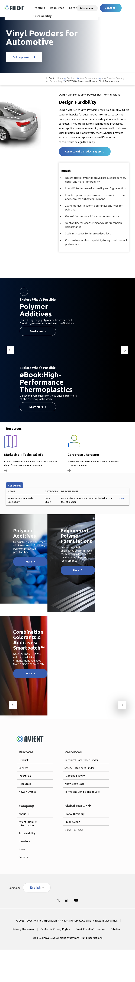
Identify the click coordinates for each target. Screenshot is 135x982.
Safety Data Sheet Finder (79, 768)
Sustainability (42, 16)
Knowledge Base (74, 783)
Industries (25, 776)
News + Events (27, 791)
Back (51, 78)
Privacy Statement (23, 929)
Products (39, 8)
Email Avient (72, 822)
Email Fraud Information (90, 929)
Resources (57, 8)
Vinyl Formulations (89, 78)
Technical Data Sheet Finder (81, 760)
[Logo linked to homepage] (15, 8)
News (22, 849)
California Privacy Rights (55, 929)
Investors (24, 841)
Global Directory (74, 814)
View (121, 498)
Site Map (116, 929)
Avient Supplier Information (28, 823)
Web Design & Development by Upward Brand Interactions (67, 938)
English (35, 887)
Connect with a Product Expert (83, 151)
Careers (74, 8)
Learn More (36, 406)
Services (23, 768)
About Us (24, 814)
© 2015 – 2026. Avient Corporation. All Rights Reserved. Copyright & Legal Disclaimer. (67, 920)
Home (60, 78)
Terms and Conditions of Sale (82, 791)
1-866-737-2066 (74, 829)
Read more (36, 331)
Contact (110, 7)
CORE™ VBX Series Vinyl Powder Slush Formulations (92, 81)
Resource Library (75, 776)
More (29, 561)
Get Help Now (21, 57)
